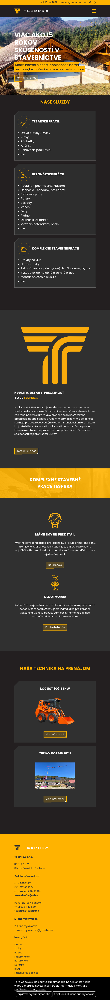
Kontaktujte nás (26, 78)
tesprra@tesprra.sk (70, 2)
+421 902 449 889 (25, 907)
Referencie (55, 565)
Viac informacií (55, 734)
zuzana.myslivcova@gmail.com (33, 930)
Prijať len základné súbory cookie (74, 994)
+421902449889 (48, 2)
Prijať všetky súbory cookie (34, 994)
